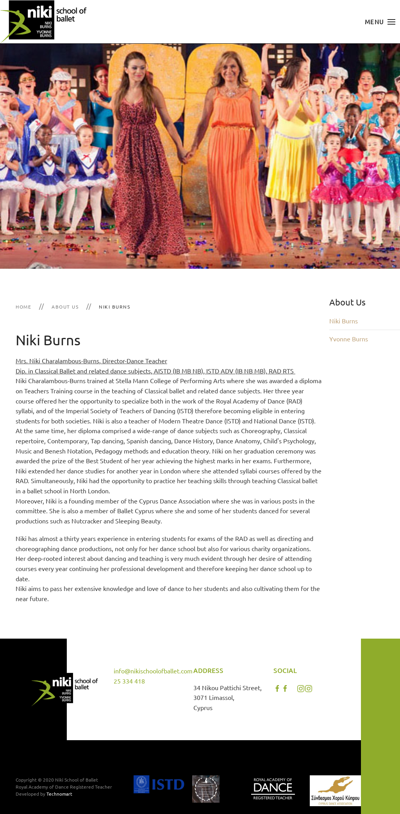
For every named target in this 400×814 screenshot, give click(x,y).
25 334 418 (129, 681)
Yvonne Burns (348, 339)
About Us (65, 306)
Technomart (59, 794)
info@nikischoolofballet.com (153, 671)
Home (23, 306)
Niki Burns (343, 321)
